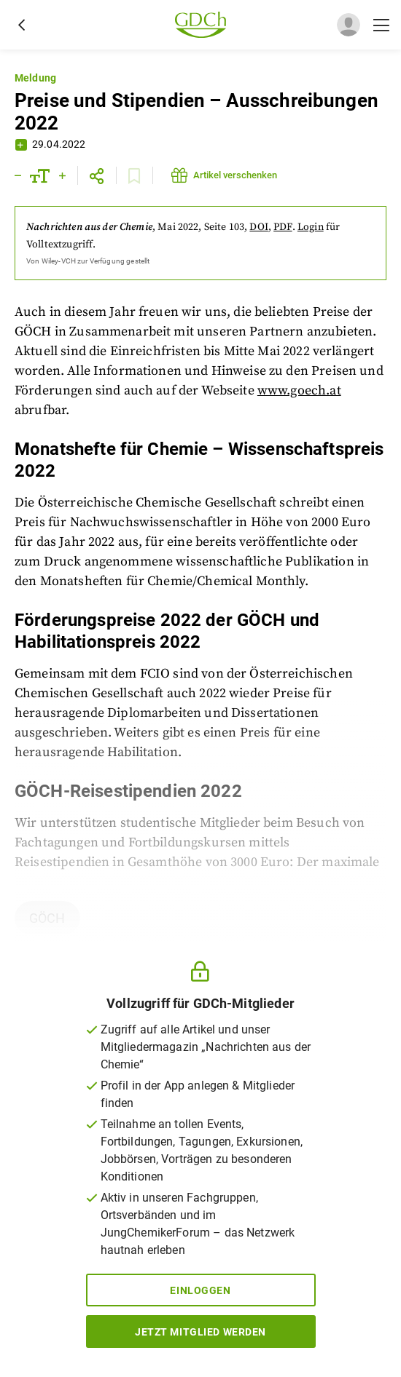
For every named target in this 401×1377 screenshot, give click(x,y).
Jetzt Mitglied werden (200, 1332)
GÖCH (47, 918)
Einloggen (200, 1290)
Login (310, 227)
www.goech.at (299, 390)
